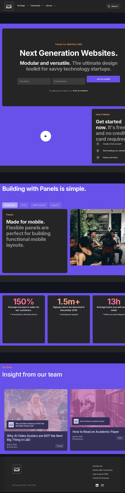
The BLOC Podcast (101, 478)
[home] (8, 6)
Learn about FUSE (100, 474)
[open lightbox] (45, 136)
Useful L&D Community (103, 470)
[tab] (10, 205)
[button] (22, 5)
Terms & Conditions (80, 91)
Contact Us (97, 466)
